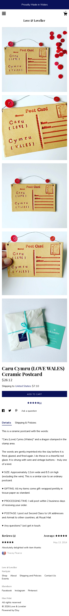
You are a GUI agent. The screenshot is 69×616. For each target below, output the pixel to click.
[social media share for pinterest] (16, 410)
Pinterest (32, 590)
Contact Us (50, 575)
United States (23, 386)
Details (7, 422)
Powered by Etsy (10, 610)
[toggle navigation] (4, 13)
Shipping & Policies (25, 422)
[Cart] (65, 14)
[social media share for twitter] (10, 410)
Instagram (20, 590)
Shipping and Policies (31, 575)
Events (5, 578)
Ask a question (29, 410)
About (13, 575)
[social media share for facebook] (3, 410)
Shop (5, 575)
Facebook (7, 590)
